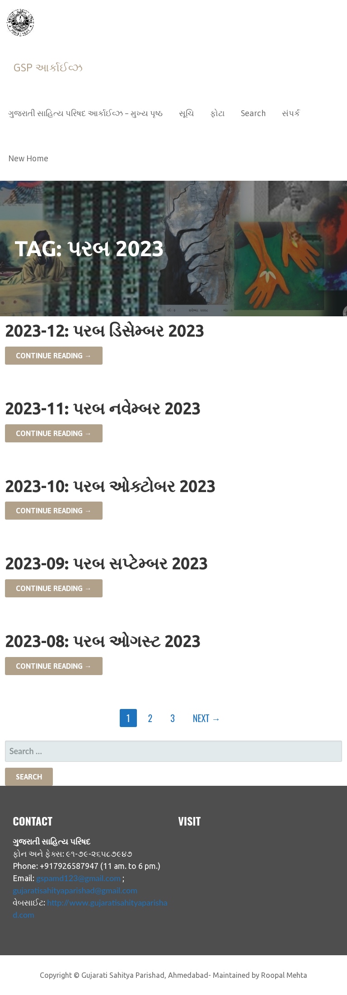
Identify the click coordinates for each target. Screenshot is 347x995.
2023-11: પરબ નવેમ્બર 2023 (103, 408)
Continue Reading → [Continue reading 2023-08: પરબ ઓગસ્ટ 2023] (54, 666)
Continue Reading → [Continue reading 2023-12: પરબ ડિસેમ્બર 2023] (54, 356)
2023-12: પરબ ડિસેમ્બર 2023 (104, 330)
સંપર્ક (291, 113)
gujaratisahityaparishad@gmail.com (75, 890)
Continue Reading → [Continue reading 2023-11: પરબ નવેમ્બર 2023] (54, 433)
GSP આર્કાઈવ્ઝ (48, 67)
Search (253, 113)
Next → (206, 718)
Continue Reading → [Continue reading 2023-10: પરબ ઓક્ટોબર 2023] (54, 511)
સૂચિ (186, 113)
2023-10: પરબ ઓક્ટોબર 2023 (110, 486)
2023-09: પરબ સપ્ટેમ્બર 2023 (106, 563)
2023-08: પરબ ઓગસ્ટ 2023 (103, 641)
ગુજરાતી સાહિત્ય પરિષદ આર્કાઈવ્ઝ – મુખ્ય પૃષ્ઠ (85, 113)
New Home (28, 158)
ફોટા (217, 113)
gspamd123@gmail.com (78, 878)
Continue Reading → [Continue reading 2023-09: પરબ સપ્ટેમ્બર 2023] (54, 588)
